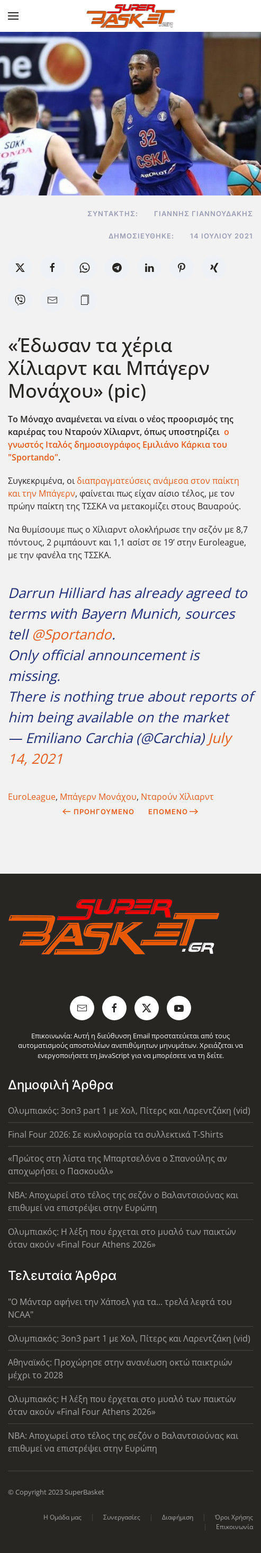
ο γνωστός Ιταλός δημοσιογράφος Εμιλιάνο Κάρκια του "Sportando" (118, 444)
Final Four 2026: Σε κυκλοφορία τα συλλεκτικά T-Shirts (115, 1134)
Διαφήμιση (177, 1517)
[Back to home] (130, 16)
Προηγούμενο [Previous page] (98, 811)
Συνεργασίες (121, 1517)
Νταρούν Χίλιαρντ (177, 797)
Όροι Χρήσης (234, 1517)
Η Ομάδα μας (62, 1517)
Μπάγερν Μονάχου (98, 797)
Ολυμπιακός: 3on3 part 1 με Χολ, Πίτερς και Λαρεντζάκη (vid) (129, 1110)
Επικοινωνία (234, 1526)
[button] (13, 16)
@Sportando (72, 634)
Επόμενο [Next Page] (173, 811)
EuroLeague (32, 797)
